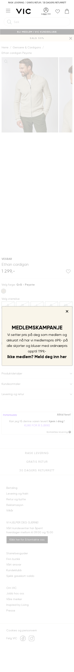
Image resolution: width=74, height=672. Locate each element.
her (63, 356)
